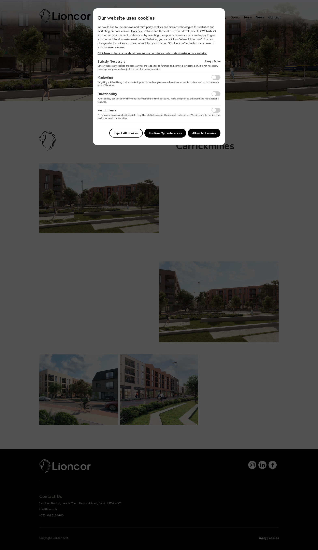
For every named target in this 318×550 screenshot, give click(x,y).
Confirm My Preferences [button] (165, 133)
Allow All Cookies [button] (204, 133)
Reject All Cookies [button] (126, 133)
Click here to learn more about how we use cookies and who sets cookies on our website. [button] (152, 53)
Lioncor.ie (137, 31)
